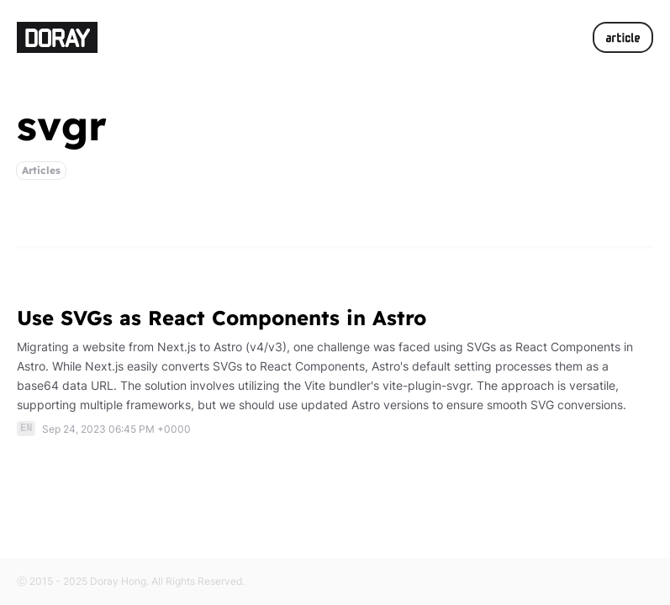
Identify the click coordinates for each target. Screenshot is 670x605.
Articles (41, 170)
